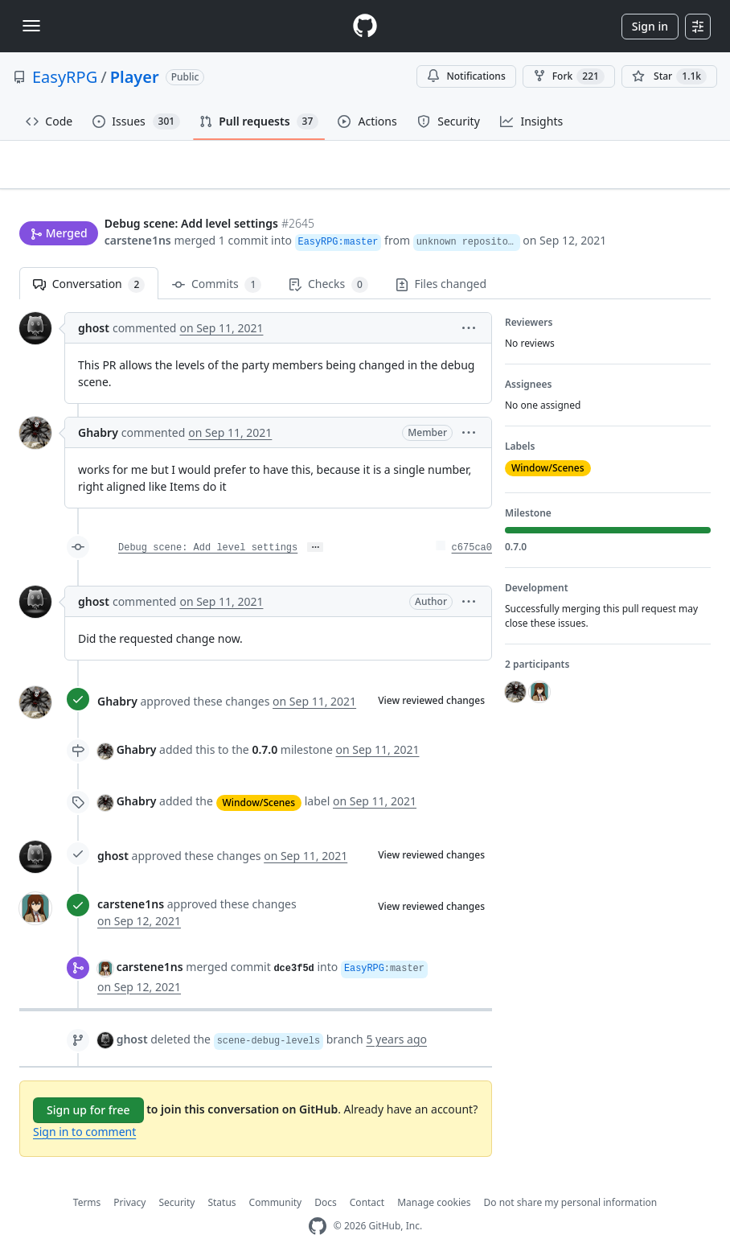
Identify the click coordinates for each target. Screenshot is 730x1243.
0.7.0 (264, 724)
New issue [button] (661, 176)
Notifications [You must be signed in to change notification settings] (466, 76)
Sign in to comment (84, 1105)
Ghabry (98, 407)
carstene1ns (138, 209)
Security (176, 1176)
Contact (367, 1176)
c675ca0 (472, 523)
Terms (87, 1176)
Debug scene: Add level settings (207, 523)
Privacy (129, 1176)
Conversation (89, 259)
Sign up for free (88, 1084)
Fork (569, 76)
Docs (325, 1176)
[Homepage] (365, 26)
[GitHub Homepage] (317, 1201)
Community (275, 1176)
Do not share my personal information (571, 1176)
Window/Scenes (259, 777)
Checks (328, 259)
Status (221, 1176)
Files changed (441, 258)
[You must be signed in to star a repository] (669, 76)
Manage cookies (433, 1176)
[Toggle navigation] (31, 26)
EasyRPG (64, 77)
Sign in (650, 26)
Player (134, 77)
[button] (468, 302)
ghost (93, 303)
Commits (216, 259)
